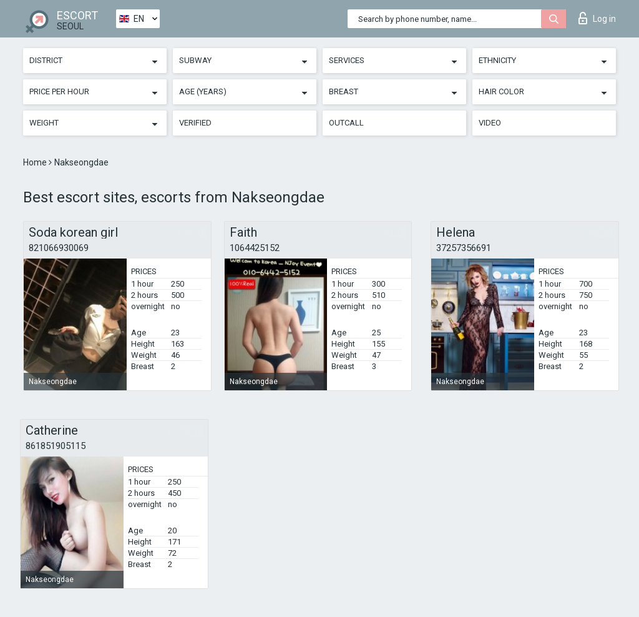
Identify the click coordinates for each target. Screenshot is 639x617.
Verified (195, 122)
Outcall (346, 122)
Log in (597, 18)
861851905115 (55, 446)
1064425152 (255, 248)
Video (490, 122)
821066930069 (59, 248)
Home (36, 162)
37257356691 (463, 248)
